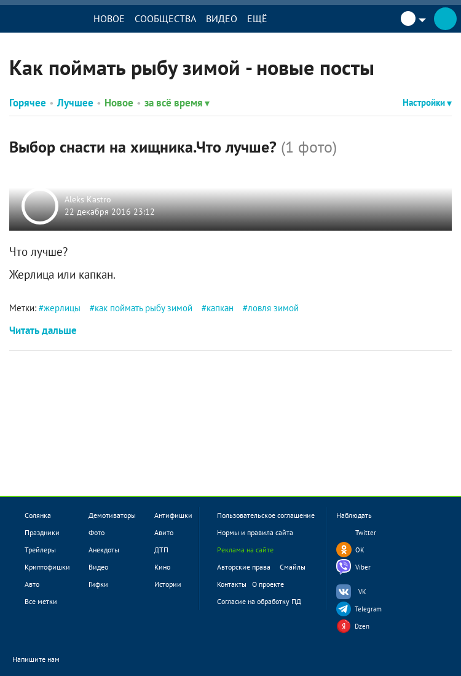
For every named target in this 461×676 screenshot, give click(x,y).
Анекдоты (104, 549)
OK (359, 550)
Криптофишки (47, 566)
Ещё (257, 18)
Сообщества (165, 18)
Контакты (231, 584)
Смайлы (292, 566)
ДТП (161, 549)
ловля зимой (273, 308)
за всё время (177, 102)
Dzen (362, 626)
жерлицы (62, 308)
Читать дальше (43, 330)
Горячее (27, 102)
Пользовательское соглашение (266, 515)
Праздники (42, 532)
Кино (162, 566)
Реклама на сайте (245, 549)
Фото (96, 532)
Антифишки (173, 515)
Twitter (365, 532)
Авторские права (243, 566)
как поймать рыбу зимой (143, 308)
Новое (109, 18)
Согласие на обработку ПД (259, 601)
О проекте (268, 584)
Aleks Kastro (88, 199)
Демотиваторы (112, 515)
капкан (220, 308)
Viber (363, 567)
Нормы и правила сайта (255, 532)
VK (362, 591)
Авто (32, 584)
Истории (167, 584)
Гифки (98, 584)
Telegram (368, 609)
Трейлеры (40, 549)
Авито (163, 532)
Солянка (38, 515)
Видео (221, 18)
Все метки (41, 601)
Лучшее (75, 102)
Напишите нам (44, 660)
